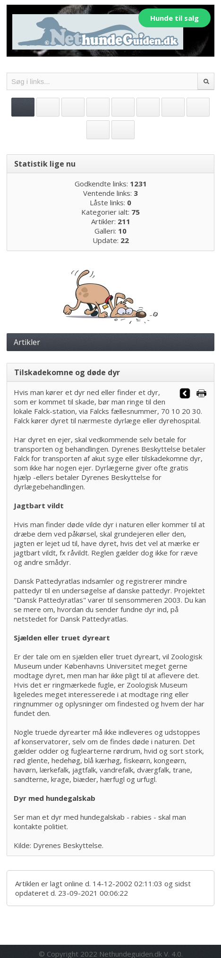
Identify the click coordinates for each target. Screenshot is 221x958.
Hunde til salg (174, 18)
